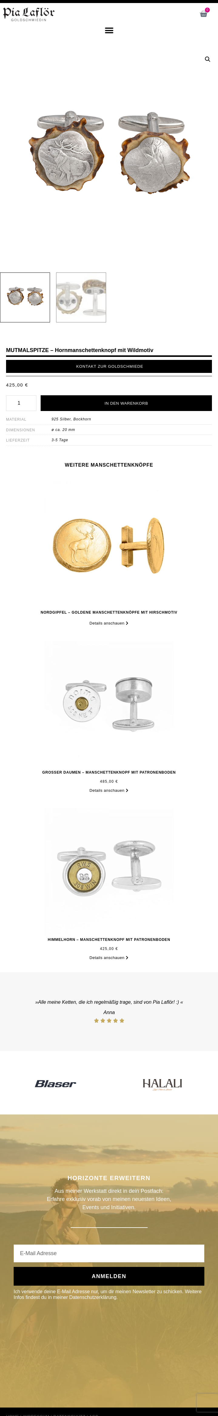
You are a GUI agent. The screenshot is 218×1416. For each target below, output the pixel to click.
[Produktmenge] (21, 403)
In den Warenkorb (126, 403)
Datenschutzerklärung (92, 1297)
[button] (109, 30)
